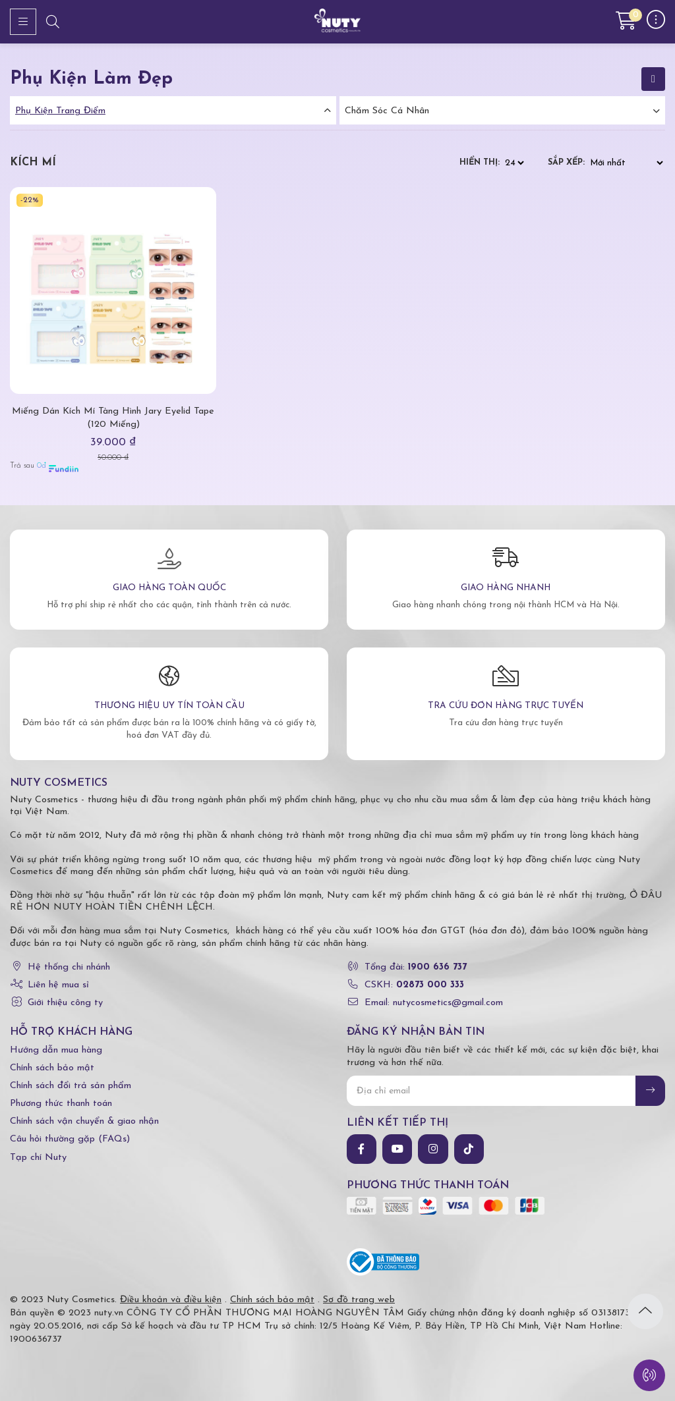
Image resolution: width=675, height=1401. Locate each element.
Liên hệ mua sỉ (58, 985)
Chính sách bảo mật (52, 1068)
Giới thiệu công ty (65, 1003)
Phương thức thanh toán (61, 1104)
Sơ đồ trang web (359, 1300)
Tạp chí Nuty (38, 1158)
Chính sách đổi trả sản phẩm (70, 1086)
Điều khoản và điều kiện (170, 1300)
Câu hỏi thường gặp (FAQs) (70, 1139)
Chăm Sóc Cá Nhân (387, 111)
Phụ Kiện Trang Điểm (60, 111)
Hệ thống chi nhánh (69, 967)
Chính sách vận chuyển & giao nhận (84, 1121)
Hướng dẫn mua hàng (56, 1050)
